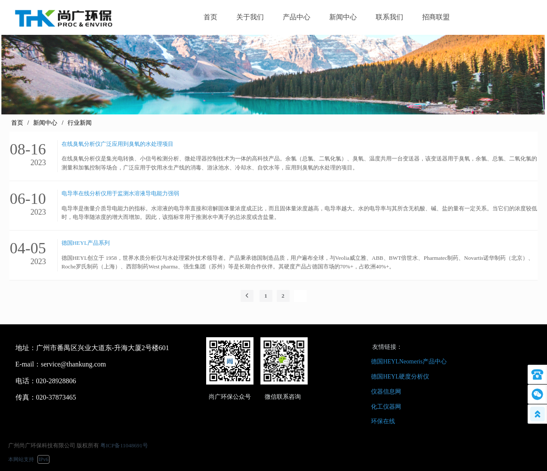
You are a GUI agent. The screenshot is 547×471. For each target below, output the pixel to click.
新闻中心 (45, 123)
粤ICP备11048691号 (124, 445)
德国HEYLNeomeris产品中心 (409, 361)
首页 (17, 123)
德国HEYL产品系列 (86, 243)
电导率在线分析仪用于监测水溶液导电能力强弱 (120, 193)
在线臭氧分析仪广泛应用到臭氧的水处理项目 (117, 144)
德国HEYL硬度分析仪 (400, 376)
